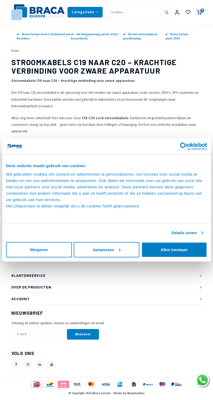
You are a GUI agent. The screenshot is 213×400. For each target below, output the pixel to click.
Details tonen (184, 232)
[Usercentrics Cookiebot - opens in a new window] (184, 146)
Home (15, 52)
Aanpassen (106, 249)
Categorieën (85, 13)
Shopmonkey (135, 395)
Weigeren (39, 249)
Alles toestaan (174, 249)
